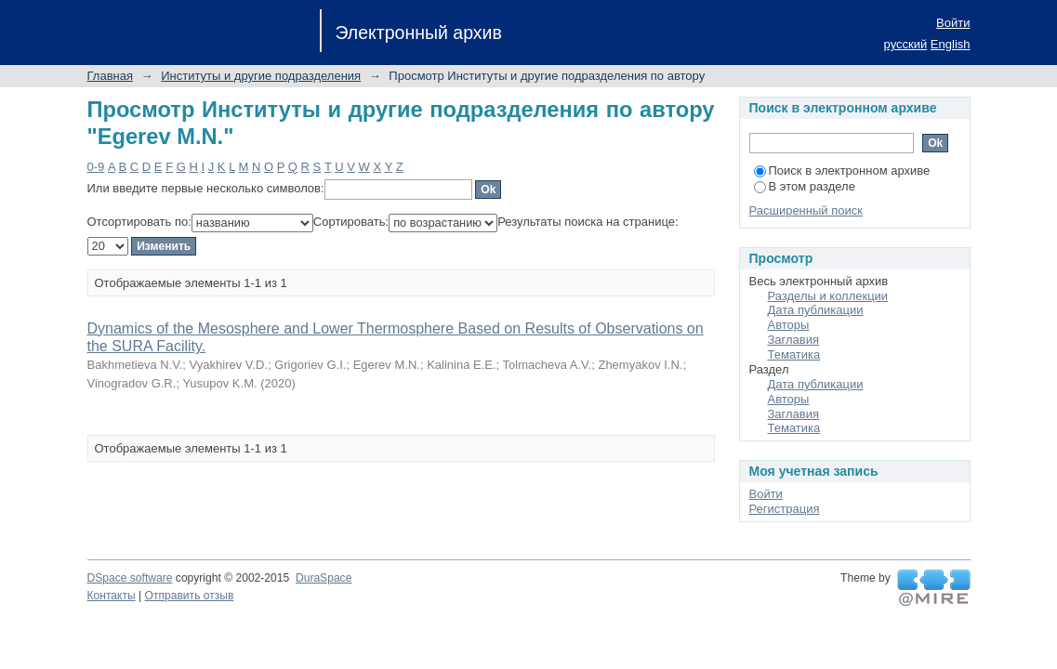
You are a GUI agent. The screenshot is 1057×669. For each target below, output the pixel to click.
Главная (110, 76)
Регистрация (784, 509)
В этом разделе (804, 186)
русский (906, 44)
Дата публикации (816, 310)
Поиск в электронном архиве (842, 170)
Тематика (794, 354)
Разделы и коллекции (828, 296)
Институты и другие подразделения (261, 76)
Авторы (789, 325)
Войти (953, 23)
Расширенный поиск (806, 210)
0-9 (96, 167)
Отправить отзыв (189, 595)
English (951, 44)
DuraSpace (323, 577)
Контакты (111, 595)
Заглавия (794, 340)
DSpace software (130, 577)
